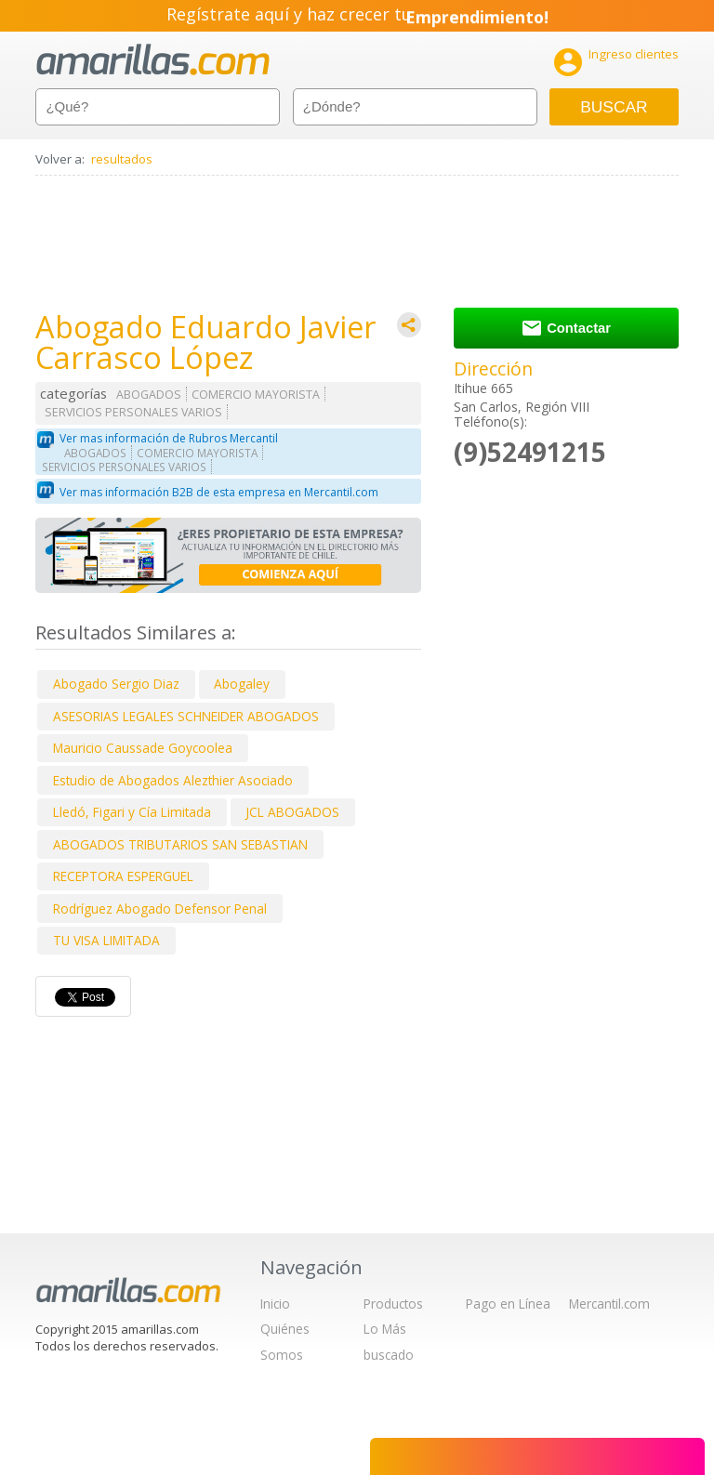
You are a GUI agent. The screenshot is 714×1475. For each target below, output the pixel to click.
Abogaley (242, 683)
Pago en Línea (508, 1303)
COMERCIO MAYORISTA (256, 394)
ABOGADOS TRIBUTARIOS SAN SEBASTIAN (180, 844)
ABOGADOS (148, 394)
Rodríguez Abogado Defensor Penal (160, 908)
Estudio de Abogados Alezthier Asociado (173, 780)
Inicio (275, 1303)
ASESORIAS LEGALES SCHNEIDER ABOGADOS (186, 716)
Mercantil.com (609, 1303)
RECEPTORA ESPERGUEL (123, 876)
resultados (121, 159)
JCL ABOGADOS (292, 812)
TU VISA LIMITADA (106, 940)
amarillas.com (153, 60)
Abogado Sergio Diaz (116, 683)
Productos (393, 1303)
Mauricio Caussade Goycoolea (142, 748)
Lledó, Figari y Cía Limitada (132, 812)
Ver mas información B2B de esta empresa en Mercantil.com (219, 492)
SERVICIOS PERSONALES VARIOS (133, 412)
